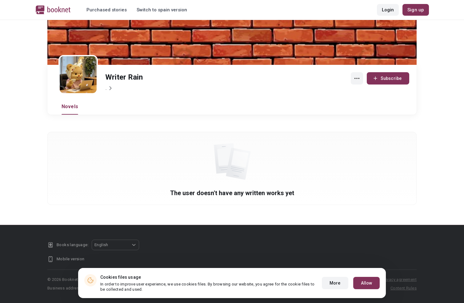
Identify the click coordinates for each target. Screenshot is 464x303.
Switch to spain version (162, 10)
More (335, 283)
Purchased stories (106, 10)
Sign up (415, 10)
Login (388, 10)
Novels (70, 106)
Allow (366, 283)
